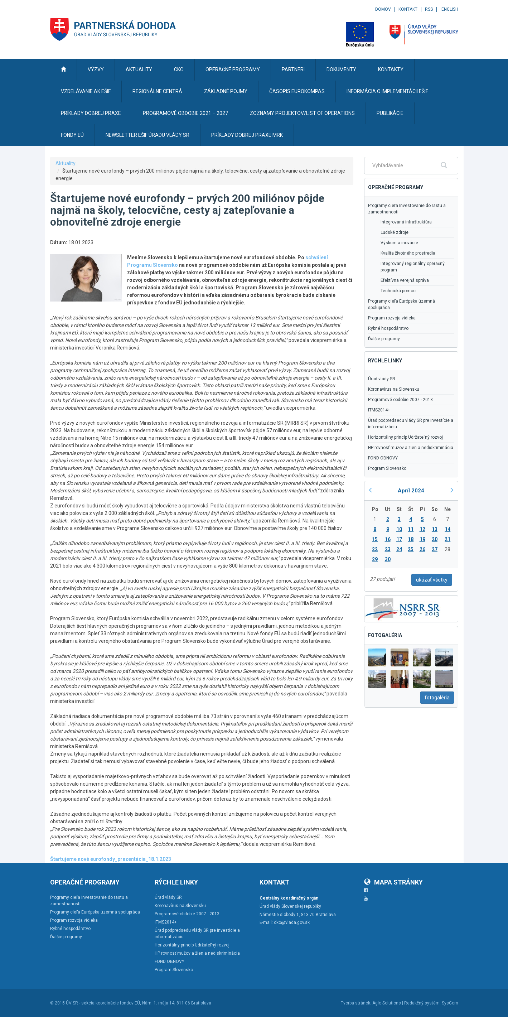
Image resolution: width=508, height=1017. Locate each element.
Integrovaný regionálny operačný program (413, 267)
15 (375, 539)
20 (434, 539)
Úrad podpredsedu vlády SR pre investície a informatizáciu (410, 423)
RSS (429, 9)
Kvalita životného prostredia (408, 253)
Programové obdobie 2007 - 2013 (400, 399)
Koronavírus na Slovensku (393, 389)
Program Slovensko (387, 468)
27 (434, 549)
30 (388, 559)
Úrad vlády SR (381, 378)
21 (447, 539)
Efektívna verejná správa (405, 280)
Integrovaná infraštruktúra (406, 222)
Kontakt (407, 9)
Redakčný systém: (422, 1003)
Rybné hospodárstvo (388, 328)
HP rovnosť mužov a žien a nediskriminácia (410, 447)
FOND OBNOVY (383, 458)
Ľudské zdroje (394, 232)
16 (388, 539)
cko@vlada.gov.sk (292, 922)
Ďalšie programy (384, 338)
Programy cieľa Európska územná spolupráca (401, 304)
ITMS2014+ (379, 410)
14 (447, 529)
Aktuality (65, 163)
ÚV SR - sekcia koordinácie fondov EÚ (103, 1003)
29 (375, 559)
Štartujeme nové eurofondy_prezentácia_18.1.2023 (110, 859)
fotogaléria (437, 697)
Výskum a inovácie (399, 242)
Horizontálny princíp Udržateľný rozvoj (405, 437)
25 (410, 549)
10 (399, 529)
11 (410, 529)
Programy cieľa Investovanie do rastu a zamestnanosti (407, 209)
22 (375, 549)
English (449, 9)
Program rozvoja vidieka (392, 317)
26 (422, 549)
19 (422, 539)
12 (422, 529)
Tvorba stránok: (356, 1003)
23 (388, 549)
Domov (383, 9)
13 (434, 529)
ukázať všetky (431, 580)
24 (399, 549)
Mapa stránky (393, 882)
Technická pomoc (398, 290)
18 (410, 539)
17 (399, 539)
